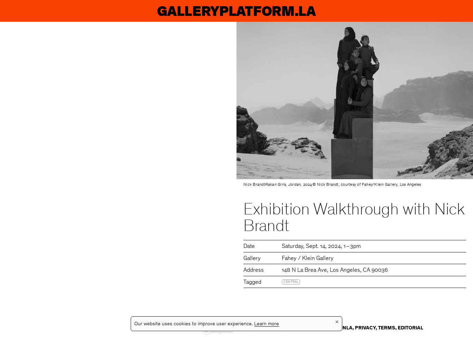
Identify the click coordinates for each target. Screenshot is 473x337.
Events (96, 11)
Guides (383, 11)
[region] (118, 179)
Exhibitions (191, 11)
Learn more (266, 324)
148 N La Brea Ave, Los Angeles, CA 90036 (335, 270)
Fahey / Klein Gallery (308, 259)
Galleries (296, 11)
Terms (386, 328)
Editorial (410, 328)
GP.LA (26, 11)
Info (449, 11)
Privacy (365, 328)
